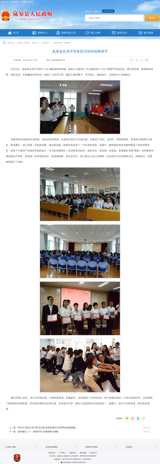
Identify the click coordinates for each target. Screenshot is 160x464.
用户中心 (88, 12)
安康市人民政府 (27, 2)
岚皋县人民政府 (23, 43)
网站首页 (52, 453)
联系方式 (93, 453)
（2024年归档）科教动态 (61, 43)
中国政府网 (5, 2)
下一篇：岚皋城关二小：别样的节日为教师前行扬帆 (33, 431)
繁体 (96, 12)
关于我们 (62, 453)
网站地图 (83, 453)
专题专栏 (45, 43)
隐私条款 (73, 453)
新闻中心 (35, 43)
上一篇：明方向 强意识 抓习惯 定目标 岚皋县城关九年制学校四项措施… (43, 427)
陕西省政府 (15, 2)
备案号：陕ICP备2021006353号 (85, 456)
